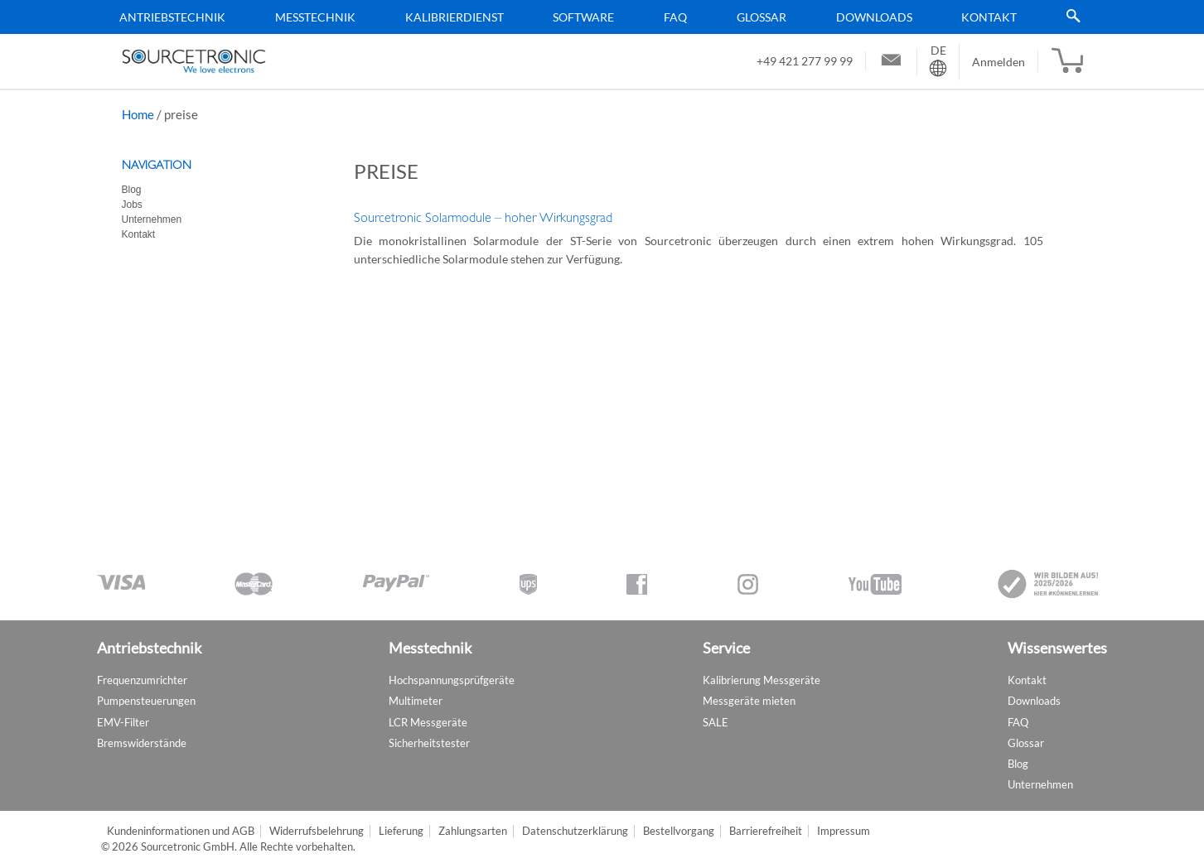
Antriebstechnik (172, 17)
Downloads (874, 17)
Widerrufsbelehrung (316, 831)
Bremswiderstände (141, 743)
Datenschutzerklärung (575, 831)
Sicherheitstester (429, 743)
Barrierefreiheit (765, 831)
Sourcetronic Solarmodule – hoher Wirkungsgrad (483, 217)
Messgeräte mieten (749, 700)
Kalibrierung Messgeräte (761, 680)
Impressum (843, 831)
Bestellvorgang (678, 831)
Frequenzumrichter (142, 680)
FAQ (675, 17)
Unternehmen (152, 219)
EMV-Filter (123, 722)
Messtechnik (315, 17)
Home (138, 114)
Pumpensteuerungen (146, 700)
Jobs (132, 204)
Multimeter (415, 700)
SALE (715, 722)
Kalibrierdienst (454, 17)
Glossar (761, 17)
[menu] (596, 17)
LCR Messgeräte (428, 722)
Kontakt (989, 17)
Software (583, 17)
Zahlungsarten (472, 831)
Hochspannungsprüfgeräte (452, 680)
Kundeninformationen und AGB (180, 831)
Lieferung (401, 831)
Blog (132, 189)
